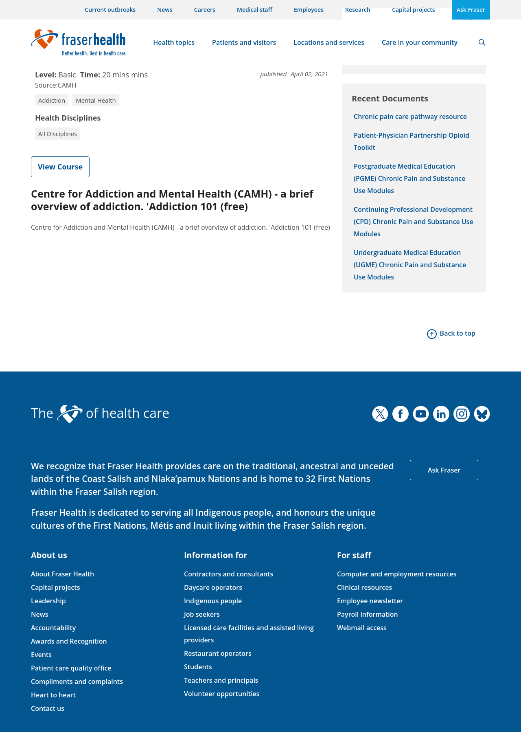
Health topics (174, 42)
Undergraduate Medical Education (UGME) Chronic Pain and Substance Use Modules (410, 264)
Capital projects (413, 9)
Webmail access (362, 627)
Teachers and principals (221, 680)
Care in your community (420, 42)
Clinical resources (364, 587)
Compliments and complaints (77, 681)
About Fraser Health (62, 573)
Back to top (457, 333)
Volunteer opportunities (222, 693)
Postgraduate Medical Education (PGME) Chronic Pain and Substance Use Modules (409, 178)
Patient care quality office (71, 668)
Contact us (47, 708)
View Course (60, 166)
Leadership (48, 600)
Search (482, 42)
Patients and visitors (244, 42)
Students (198, 666)
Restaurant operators (218, 653)
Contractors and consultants (228, 573)
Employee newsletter (370, 600)
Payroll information (367, 614)
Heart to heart (53, 694)
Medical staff (254, 9)
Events (41, 654)
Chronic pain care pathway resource (410, 116)
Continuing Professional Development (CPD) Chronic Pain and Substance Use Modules (413, 221)
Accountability (53, 627)
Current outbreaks (110, 9)
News (164, 9)
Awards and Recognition (69, 641)
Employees (309, 9)
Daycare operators (213, 587)
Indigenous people (213, 600)
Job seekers (202, 614)
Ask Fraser (471, 9)
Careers (204, 9)
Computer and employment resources (397, 573)
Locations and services (328, 42)
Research (357, 9)
